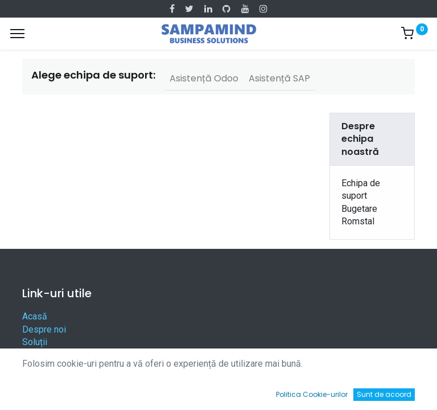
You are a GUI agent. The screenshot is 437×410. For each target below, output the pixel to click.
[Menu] (17, 33)
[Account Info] (399, 390)
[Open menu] (218, 393)
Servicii (37, 355)
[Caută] (127, 390)
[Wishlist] (309, 390)
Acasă (34, 316)
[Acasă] (37, 390)
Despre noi (44, 329)
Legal (33, 367)
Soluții (34, 342)
